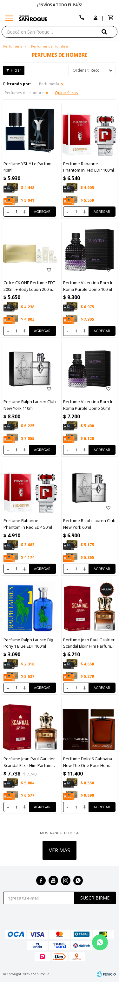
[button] (109, 31)
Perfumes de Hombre (24, 92)
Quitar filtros (66, 92)
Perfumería (49, 84)
